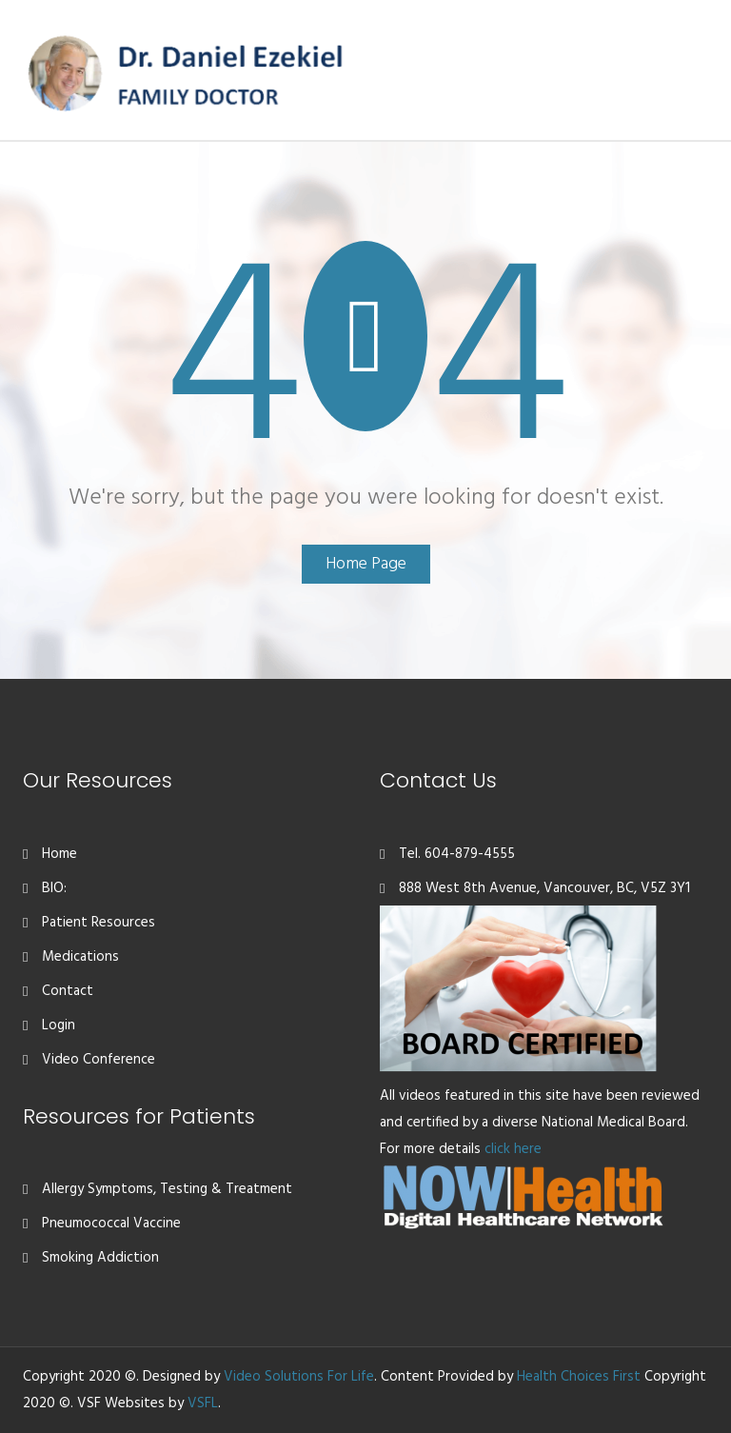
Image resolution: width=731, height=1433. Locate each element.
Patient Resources (98, 922)
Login (58, 1025)
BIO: (54, 888)
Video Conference (98, 1059)
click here (513, 1149)
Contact (67, 991)
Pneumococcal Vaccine (111, 1223)
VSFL (203, 1403)
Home (59, 854)
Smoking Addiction (100, 1257)
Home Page (366, 564)
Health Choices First (579, 1376)
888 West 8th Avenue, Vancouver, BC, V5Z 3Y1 (544, 888)
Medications (80, 956)
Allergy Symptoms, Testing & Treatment (167, 1189)
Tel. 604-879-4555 (457, 854)
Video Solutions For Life (299, 1376)
